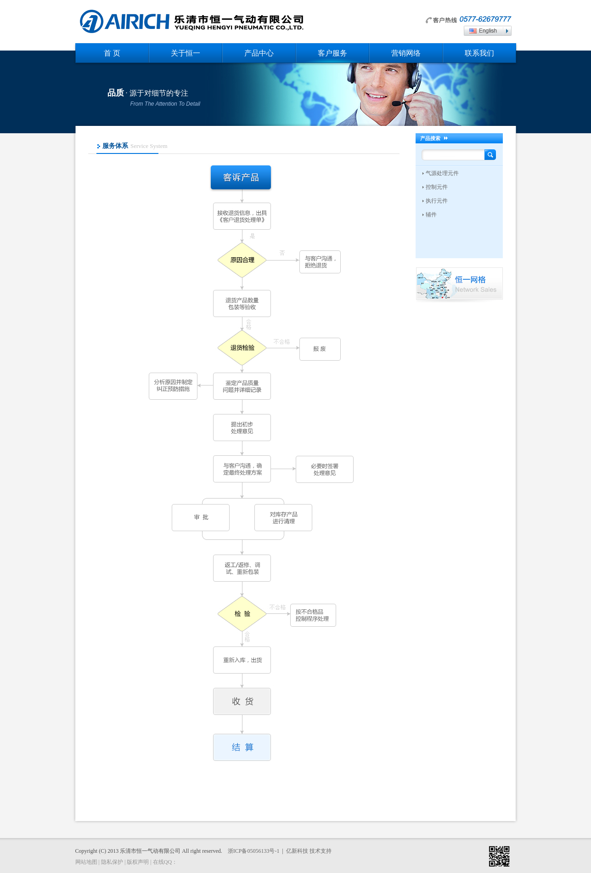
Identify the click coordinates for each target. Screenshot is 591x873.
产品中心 (259, 53)
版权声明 (138, 862)
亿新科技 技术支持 (309, 851)
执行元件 (437, 201)
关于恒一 (185, 53)
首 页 (112, 53)
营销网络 (406, 53)
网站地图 (86, 862)
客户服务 (332, 53)
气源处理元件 (442, 173)
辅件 (431, 214)
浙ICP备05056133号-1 (254, 851)
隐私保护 (112, 862)
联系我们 (479, 53)
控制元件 (437, 187)
